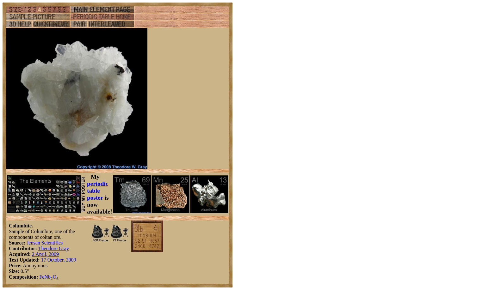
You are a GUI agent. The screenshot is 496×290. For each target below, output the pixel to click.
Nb (47, 277)
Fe (41, 277)
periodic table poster (97, 190)
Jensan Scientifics (45, 242)
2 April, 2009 (45, 254)
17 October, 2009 (58, 260)
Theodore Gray (53, 248)
